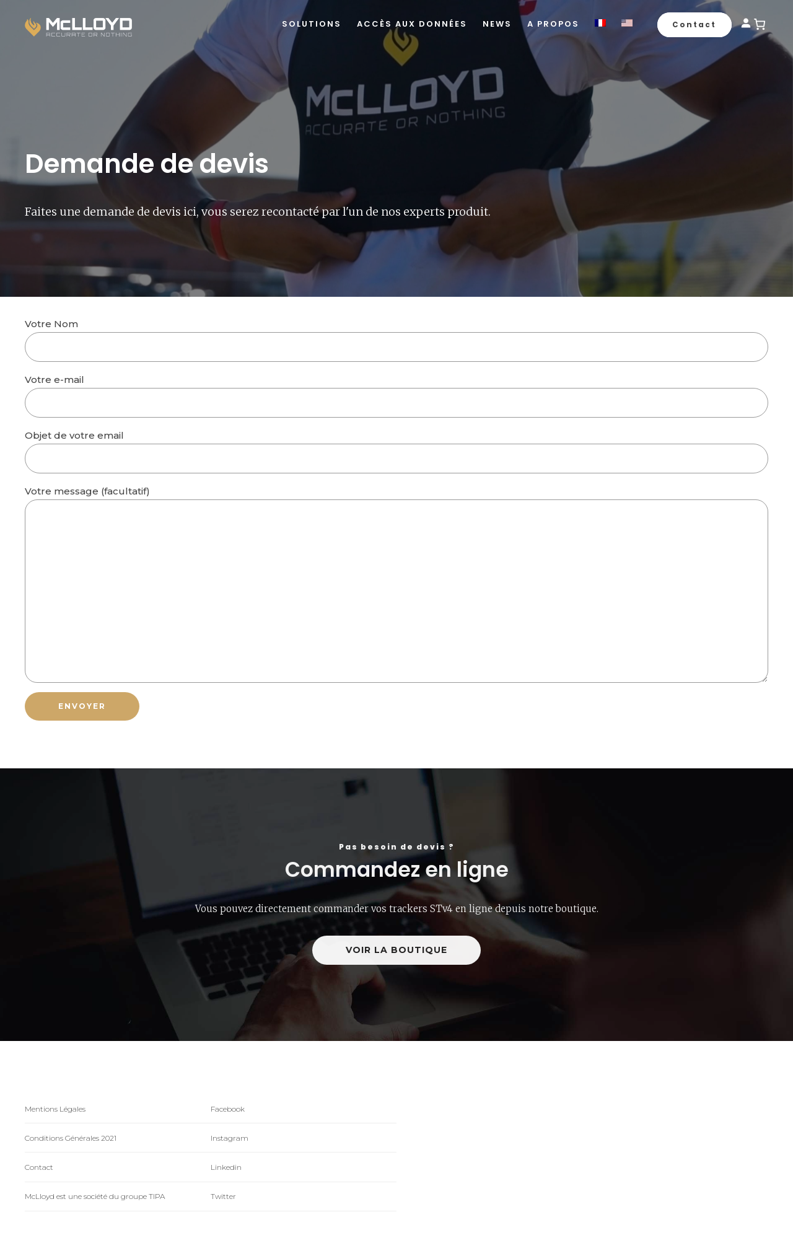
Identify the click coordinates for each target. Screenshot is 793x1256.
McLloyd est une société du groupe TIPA (95, 1196)
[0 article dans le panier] (759, 24)
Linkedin (226, 1167)
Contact (39, 1167)
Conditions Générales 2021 (70, 1138)
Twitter (223, 1196)
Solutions (311, 24)
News (497, 24)
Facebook (228, 1108)
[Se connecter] (746, 25)
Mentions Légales (55, 1108)
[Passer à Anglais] (627, 24)
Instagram (229, 1138)
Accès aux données (412, 24)
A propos (553, 24)
